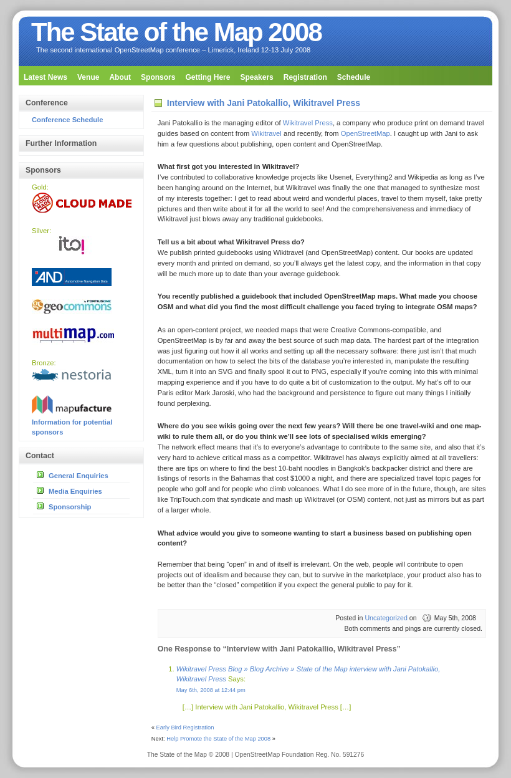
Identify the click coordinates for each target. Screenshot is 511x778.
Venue (88, 77)
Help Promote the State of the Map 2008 (218, 739)
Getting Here (207, 77)
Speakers (256, 77)
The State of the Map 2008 (176, 32)
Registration (305, 77)
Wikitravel (266, 133)
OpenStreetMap (365, 133)
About (120, 77)
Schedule (353, 77)
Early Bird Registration (185, 727)
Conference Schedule (67, 119)
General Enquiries (78, 475)
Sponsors (158, 77)
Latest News (45, 77)
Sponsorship (70, 507)
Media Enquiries (75, 491)
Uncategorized (386, 618)
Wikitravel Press (308, 123)
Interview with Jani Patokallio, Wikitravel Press (263, 103)
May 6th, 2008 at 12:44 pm (211, 690)
